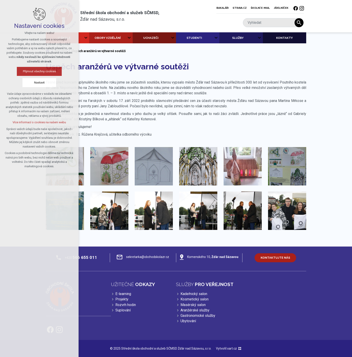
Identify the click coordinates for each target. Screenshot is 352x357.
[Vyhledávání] (299, 22)
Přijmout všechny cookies (38, 71)
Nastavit (38, 82)
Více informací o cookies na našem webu (38, 122)
